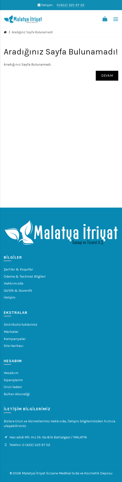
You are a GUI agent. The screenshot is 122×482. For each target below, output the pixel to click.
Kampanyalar (15, 339)
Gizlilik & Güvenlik (18, 290)
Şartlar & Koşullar (18, 269)
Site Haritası (14, 346)
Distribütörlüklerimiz (20, 324)
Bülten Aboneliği (17, 394)
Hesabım (11, 373)
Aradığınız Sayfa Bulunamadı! (32, 32)
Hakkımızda (13, 283)
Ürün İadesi (13, 387)
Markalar (11, 332)
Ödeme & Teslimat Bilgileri (25, 276)
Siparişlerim (13, 380)
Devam (107, 75)
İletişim (9, 297)
